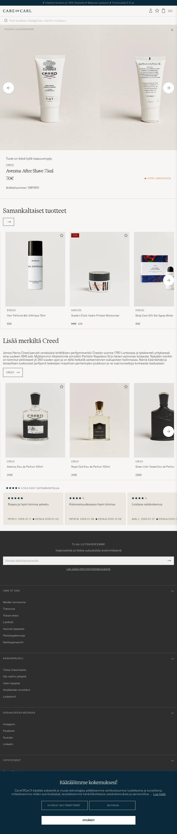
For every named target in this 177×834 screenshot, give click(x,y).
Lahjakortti (9, 696)
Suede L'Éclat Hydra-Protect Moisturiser (95, 315)
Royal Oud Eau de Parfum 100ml (90, 466)
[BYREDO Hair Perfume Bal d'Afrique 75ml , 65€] (35, 279)
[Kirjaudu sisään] (150, 11)
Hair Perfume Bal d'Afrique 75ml (26, 315)
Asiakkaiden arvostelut (16, 689)
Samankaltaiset (34, 211)
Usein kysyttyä (11, 683)
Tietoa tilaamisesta (14, 670)
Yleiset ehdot (10, 615)
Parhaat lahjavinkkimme (19, 29)
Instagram (9, 724)
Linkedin (8, 744)
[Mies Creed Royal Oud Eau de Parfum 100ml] (99, 420)
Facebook (8, 730)
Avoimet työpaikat (13, 629)
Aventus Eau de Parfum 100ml (25, 466)
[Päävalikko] (170, 11)
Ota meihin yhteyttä (14, 676)
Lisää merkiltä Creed (31, 341)
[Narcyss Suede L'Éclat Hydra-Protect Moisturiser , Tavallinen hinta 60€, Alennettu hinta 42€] (99, 279)
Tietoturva (9, 608)
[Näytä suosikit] (157, 11)
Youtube (8, 737)
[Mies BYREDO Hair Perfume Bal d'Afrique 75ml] (35, 269)
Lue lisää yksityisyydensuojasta (88, 569)
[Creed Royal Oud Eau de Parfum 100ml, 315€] (99, 430)
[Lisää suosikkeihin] (61, 236)
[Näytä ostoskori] (163, 10)
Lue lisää (159, 794)
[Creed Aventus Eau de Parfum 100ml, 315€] (35, 430)
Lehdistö (8, 622)
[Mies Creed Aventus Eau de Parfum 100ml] (35, 420)
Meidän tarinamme (14, 602)
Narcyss (76, 310)
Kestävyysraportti (13, 642)
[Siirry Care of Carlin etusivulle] (17, 10)
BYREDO (11, 310)
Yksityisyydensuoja (14, 635)
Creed (10, 165)
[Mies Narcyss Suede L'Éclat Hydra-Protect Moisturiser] (99, 269)
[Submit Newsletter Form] (169, 561)
